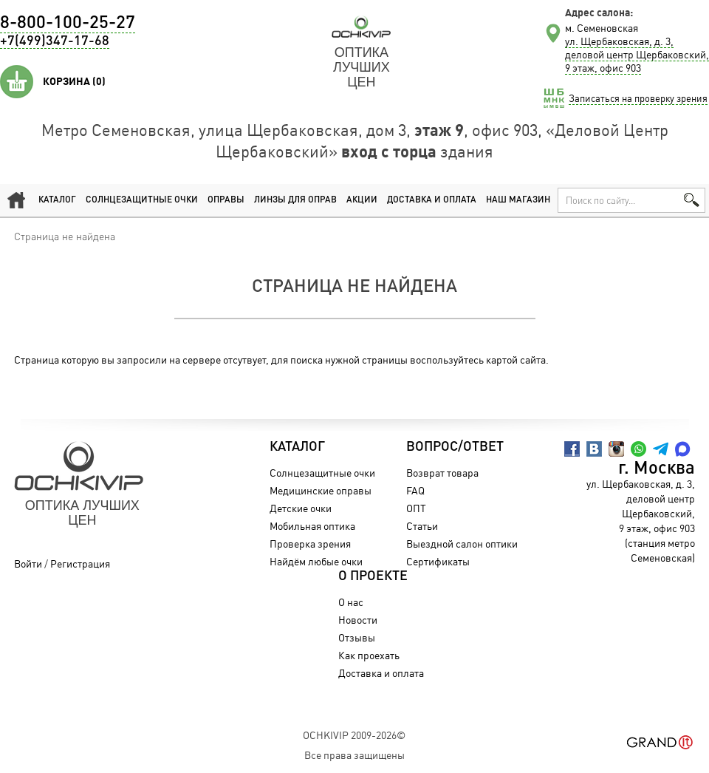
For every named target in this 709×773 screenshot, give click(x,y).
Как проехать (369, 655)
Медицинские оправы (320, 490)
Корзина (74, 81)
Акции (361, 200)
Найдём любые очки (316, 561)
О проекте (373, 576)
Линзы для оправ (295, 200)
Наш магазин (518, 200)
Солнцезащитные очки (142, 200)
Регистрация (80, 563)
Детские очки (301, 508)
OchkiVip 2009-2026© (354, 735)
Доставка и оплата (431, 200)
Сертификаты (438, 561)
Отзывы (356, 637)
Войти (28, 563)
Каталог (57, 200)
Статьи (422, 526)
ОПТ (416, 508)
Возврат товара (442, 472)
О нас (350, 602)
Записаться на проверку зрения (638, 98)
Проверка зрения (310, 543)
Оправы (226, 200)
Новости (357, 619)
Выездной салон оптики (462, 543)
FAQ (415, 490)
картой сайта (516, 359)
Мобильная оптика (312, 526)
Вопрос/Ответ (455, 447)
